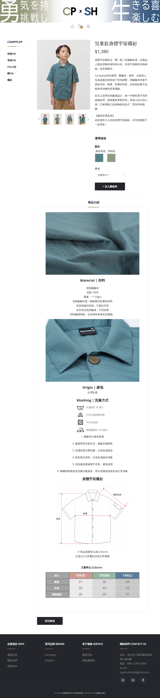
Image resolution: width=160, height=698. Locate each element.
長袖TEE (11, 60)
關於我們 (12, 660)
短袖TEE (11, 53)
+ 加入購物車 (110, 186)
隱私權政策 (88, 660)
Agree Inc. (100, 693)
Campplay (50, 654)
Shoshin (49, 660)
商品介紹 (93, 202)
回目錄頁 (50, 621)
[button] (88, 119)
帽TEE (10, 73)
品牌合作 (12, 666)
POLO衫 (11, 66)
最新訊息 (12, 654)
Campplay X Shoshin (72, 693)
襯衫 (9, 79)
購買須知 (87, 654)
